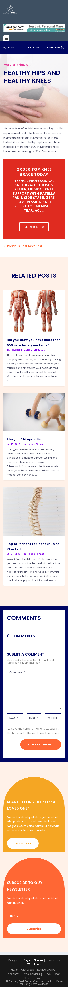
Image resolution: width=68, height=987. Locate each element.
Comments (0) (56, 47)
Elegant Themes (33, 960)
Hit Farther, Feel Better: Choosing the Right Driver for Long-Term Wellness (34, 983)
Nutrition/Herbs (46, 969)
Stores (28, 978)
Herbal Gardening (32, 974)
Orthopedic (27, 969)
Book (48, 974)
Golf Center (12, 974)
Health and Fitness (15, 64)
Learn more (22, 843)
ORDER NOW (34, 226)
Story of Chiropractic (24, 439)
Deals (57, 974)
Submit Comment (41, 744)
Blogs (38, 978)
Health (14, 969)
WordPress (34, 964)
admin (10, 47)
